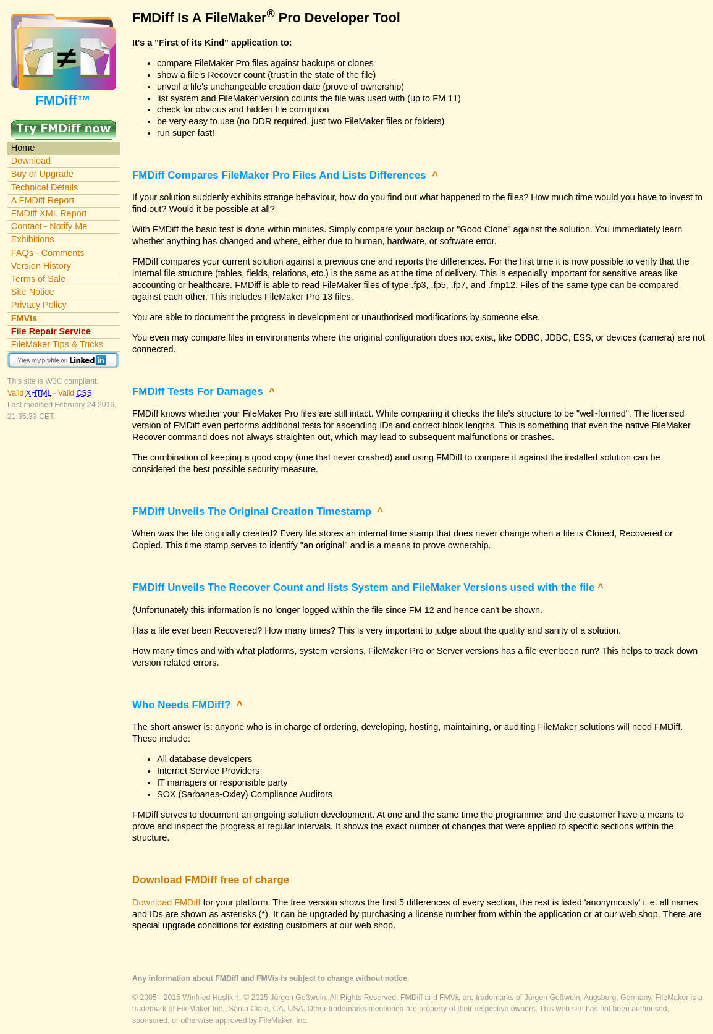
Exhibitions (32, 239)
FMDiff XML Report (49, 213)
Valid (30, 393)
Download (31, 161)
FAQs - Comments (48, 253)
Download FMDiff (166, 902)
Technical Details (44, 187)
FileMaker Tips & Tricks (57, 344)
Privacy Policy (39, 305)
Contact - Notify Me (49, 226)
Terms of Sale (38, 279)
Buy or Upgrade (42, 174)
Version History (41, 266)
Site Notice (32, 292)
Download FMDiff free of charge (210, 880)
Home (23, 148)
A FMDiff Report (42, 200)
